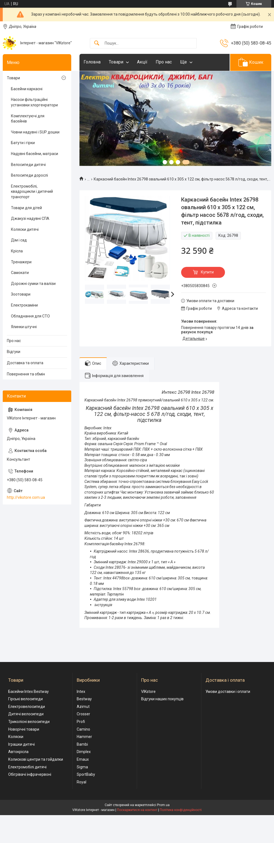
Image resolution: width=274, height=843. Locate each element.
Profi (81, 721)
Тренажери (21, 262)
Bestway (84, 699)
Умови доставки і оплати (228, 691)
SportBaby (86, 774)
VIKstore (148, 691)
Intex (81, 691)
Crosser (83, 714)
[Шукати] (97, 43)
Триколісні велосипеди (29, 721)
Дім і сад (19, 240)
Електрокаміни (24, 305)
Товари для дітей (26, 208)
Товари (116, 62)
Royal (81, 782)
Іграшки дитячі (21, 744)
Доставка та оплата (25, 363)
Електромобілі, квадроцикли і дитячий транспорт (32, 191)
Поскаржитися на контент (137, 810)
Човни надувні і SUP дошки (35, 132)
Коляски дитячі (25, 229)
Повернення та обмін (26, 374)
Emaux (83, 759)
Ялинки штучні (24, 327)
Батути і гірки (23, 143)
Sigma (82, 767)
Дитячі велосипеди (26, 714)
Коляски (15, 736)
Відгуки (13, 351)
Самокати (20, 272)
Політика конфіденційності (181, 810)
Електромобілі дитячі (27, 767)
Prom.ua (163, 805)
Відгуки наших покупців (162, 699)
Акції (142, 62)
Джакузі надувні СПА (30, 218)
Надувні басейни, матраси (34, 153)
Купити (207, 272)
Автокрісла (18, 751)
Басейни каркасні (26, 89)
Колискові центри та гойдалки (35, 759)
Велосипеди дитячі (28, 164)
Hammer (84, 736)
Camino (83, 729)
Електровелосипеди (26, 706)
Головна (92, 62)
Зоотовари (20, 294)
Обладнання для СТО (30, 316)
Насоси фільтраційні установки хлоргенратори (34, 102)
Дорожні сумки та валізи (33, 283)
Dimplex (84, 751)
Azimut (83, 706)
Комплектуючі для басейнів (27, 119)
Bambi (82, 744)
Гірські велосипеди (25, 699)
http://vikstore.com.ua (26, 497)
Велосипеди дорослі (29, 175)
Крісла (17, 251)
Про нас (164, 62)
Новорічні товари (23, 729)
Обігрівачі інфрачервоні (29, 774)
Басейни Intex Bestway (28, 691)
